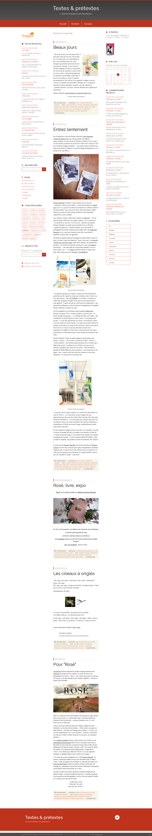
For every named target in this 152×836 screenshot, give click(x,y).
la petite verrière (113, 181)
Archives (75, 24)
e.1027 (70, 109)
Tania (108, 99)
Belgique (81, 551)
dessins (56, 109)
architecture (64, 109)
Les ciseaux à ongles (74, 573)
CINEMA (25, 192)
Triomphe (26, 96)
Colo (108, 147)
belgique (37, 234)
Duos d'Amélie (27, 85)
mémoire (93, 245)
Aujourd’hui (57, 671)
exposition (26, 218)
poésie (42, 214)
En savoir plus (98, 834)
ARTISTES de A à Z (28, 186)
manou (109, 122)
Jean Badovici (83, 252)
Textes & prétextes (76, 8)
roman (25, 222)
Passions (57, 105)
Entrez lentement (70, 129)
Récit (43, 230)
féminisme (84, 111)
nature (25, 214)
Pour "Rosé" (64, 664)
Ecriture (41, 222)
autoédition (93, 553)
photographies (66, 557)
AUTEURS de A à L (28, 180)
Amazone (56, 674)
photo (72, 250)
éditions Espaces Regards (87, 492)
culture (25, 230)
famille (33, 210)
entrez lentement (84, 105)
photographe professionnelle (62, 742)
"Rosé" (58, 492)
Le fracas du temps (30, 153)
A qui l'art (25, 142)
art (43, 218)
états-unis (35, 230)
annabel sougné (84, 553)
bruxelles (41, 210)
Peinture (112, 259)
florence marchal (72, 105)
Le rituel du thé (28, 130)
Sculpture (34, 214)
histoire (33, 222)
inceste (81, 555)
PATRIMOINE (26, 195)
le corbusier (86, 109)
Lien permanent (60, 103)
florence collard (89, 107)
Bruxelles (88, 551)
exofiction (65, 107)
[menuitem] (63, 23)
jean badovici (76, 469)
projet (78, 557)
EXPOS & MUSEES (28, 189)
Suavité (25, 73)
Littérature (88, 103)
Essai (24, 226)
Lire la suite (125, 37)
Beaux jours (65, 47)
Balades (112, 230)
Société (70, 553)
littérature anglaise (29, 238)
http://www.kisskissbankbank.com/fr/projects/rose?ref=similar (74, 635)
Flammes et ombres (30, 62)
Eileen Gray (89, 311)
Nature (111, 250)
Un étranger (27, 119)
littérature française (36, 226)
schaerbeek (27, 234)
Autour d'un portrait (30, 107)
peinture (36, 218)
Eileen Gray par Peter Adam (63, 242)
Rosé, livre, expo (69, 485)
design (72, 111)
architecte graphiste (62, 740)
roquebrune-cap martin (62, 111)
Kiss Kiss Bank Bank (59, 764)
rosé (81, 557)
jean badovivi (77, 109)
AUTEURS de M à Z (28, 183)
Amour (25, 210)
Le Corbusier (73, 298)
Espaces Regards (87, 757)
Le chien (25, 50)
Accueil (63, 24)
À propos (88, 24)
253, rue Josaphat (70, 545)
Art (77, 103)
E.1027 (77, 238)
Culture (81, 103)
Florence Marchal (58, 203)
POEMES (25, 198)
